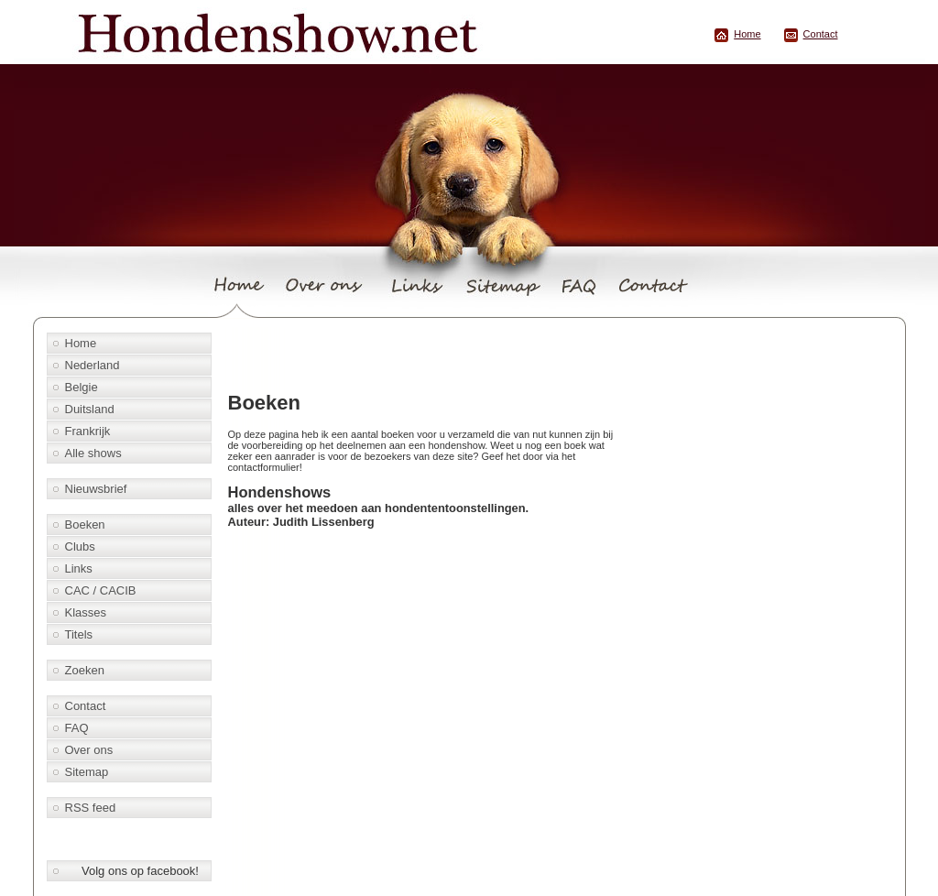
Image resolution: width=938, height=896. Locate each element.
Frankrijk (88, 431)
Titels (79, 634)
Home (747, 33)
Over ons (89, 750)
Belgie (81, 387)
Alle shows (93, 453)
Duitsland (90, 409)
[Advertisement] (437, 354)
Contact (820, 33)
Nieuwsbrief (96, 489)
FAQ (77, 728)
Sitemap (87, 772)
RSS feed (90, 807)
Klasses (86, 612)
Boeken (85, 524)
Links (79, 568)
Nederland (92, 365)
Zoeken (84, 670)
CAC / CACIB (100, 590)
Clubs (80, 546)
